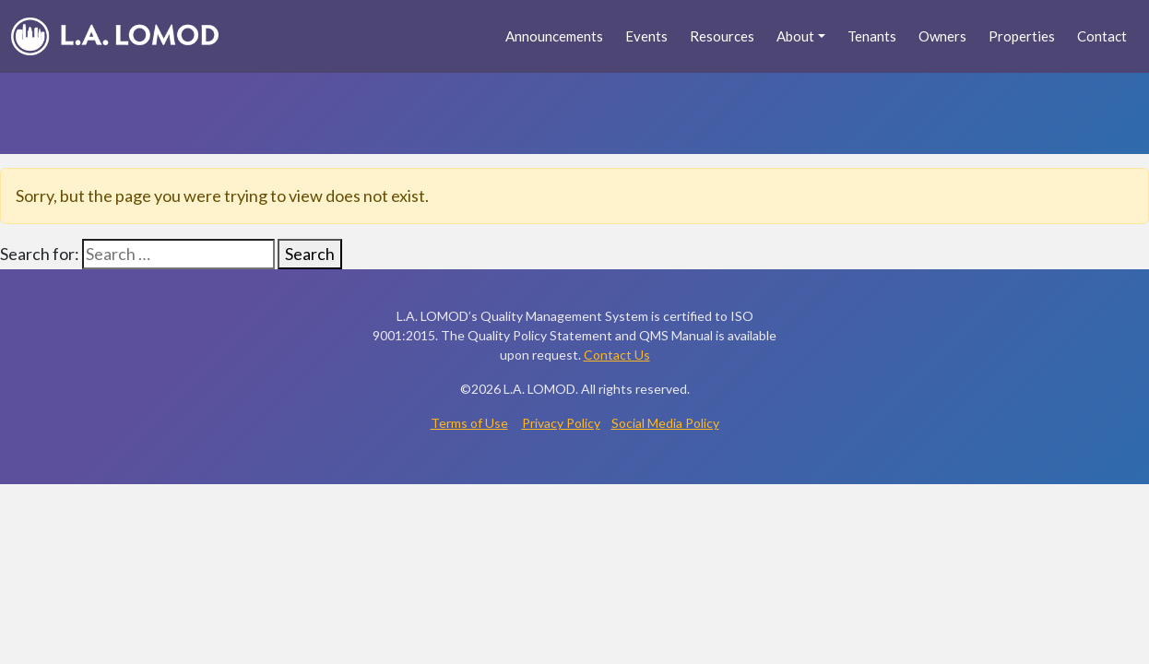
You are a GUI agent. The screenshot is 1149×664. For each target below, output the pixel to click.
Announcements (554, 36)
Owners (942, 36)
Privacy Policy (561, 423)
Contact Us (617, 354)
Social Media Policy (665, 423)
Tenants (871, 36)
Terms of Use (469, 423)
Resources (722, 36)
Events (646, 36)
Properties (1022, 36)
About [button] (795, 36)
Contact (1102, 36)
